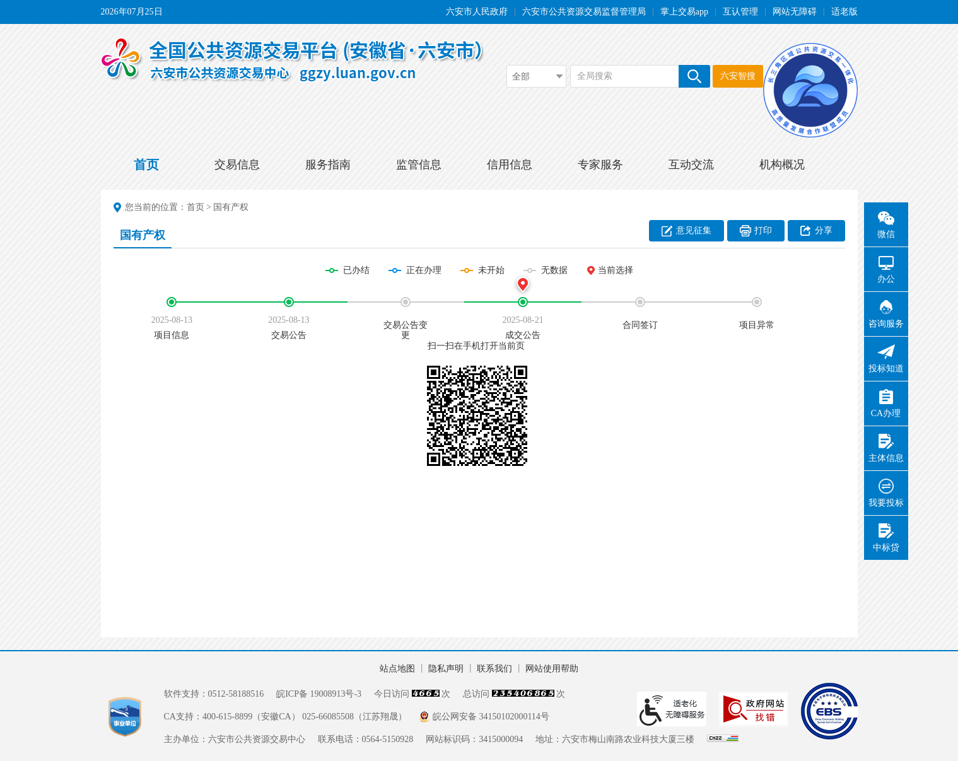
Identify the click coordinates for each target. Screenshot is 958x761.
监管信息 (418, 164)
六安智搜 (738, 76)
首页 (146, 164)
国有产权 (230, 207)
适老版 (844, 11)
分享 (823, 230)
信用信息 (509, 164)
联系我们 (494, 668)
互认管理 (740, 11)
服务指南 (328, 164)
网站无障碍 (795, 11)
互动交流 (691, 164)
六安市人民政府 (477, 11)
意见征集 (693, 230)
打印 (763, 230)
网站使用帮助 (551, 668)
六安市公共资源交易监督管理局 (584, 11)
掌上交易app (684, 11)
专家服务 (600, 164)
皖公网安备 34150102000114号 (491, 716)
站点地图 (397, 668)
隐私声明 (446, 668)
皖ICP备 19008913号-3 (318, 694)
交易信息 (237, 164)
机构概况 (782, 164)
